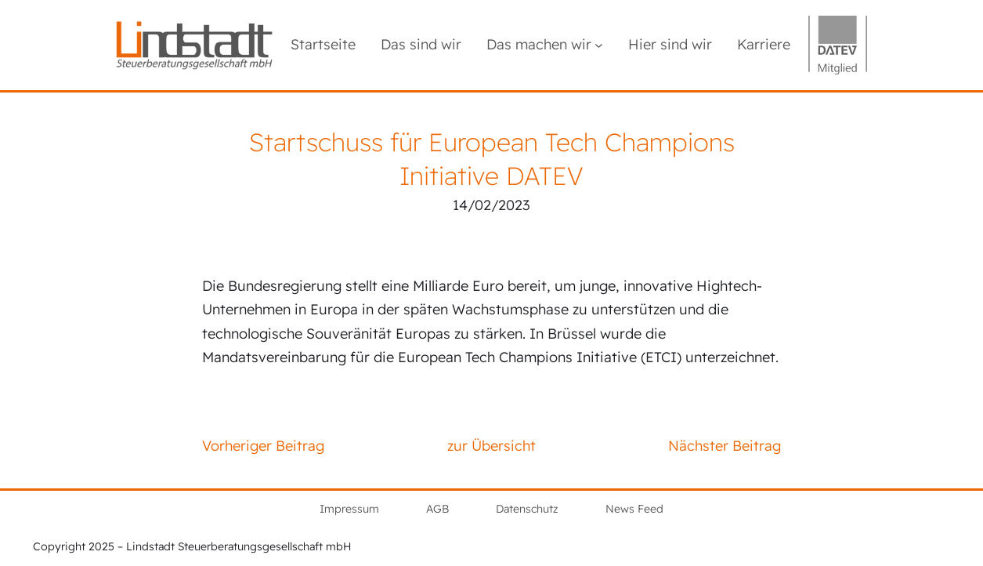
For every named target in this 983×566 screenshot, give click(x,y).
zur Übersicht (491, 446)
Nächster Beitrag (724, 446)
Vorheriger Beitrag (263, 446)
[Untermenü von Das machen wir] (598, 45)
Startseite (323, 44)
